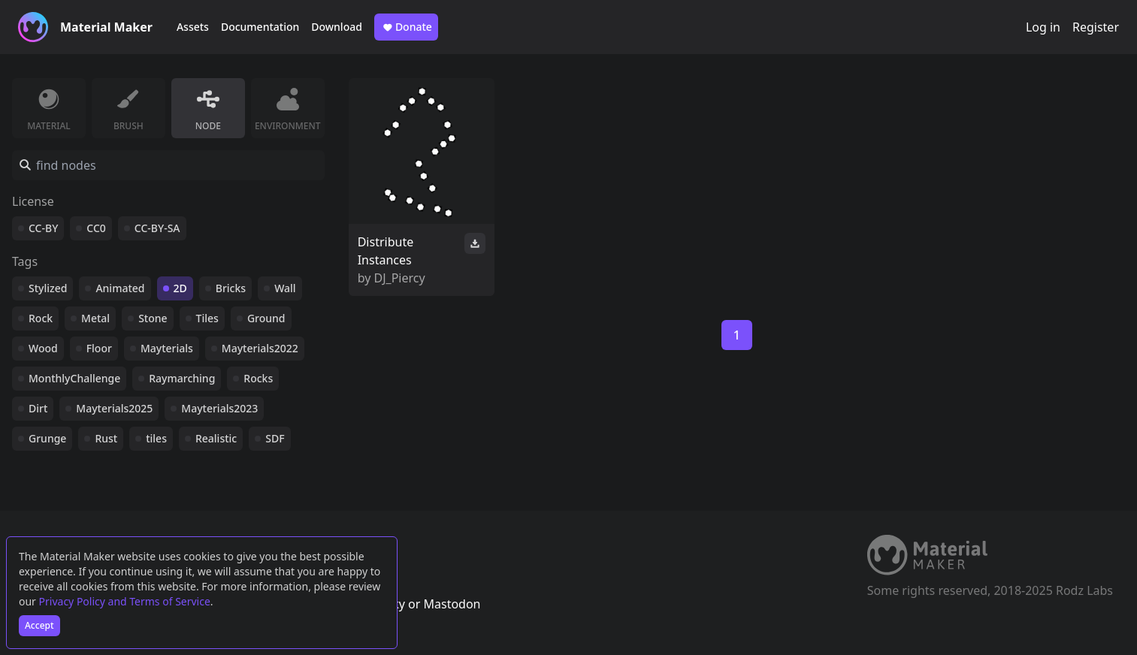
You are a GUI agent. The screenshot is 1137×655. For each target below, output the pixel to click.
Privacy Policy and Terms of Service (124, 601)
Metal (95, 318)
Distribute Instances (386, 251)
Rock (41, 318)
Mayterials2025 (114, 408)
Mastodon (451, 604)
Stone (152, 318)
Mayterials (167, 348)
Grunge (47, 438)
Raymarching (182, 378)
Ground (266, 318)
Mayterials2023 (219, 408)
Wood (43, 348)
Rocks (258, 378)
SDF (274, 438)
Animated (119, 288)
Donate (406, 27)
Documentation (260, 27)
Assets (193, 27)
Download (336, 27)
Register (1095, 27)
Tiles (207, 318)
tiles (156, 438)
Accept (39, 625)
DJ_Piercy (399, 278)
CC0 (96, 228)
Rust (106, 438)
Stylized (48, 288)
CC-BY (43, 228)
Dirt (38, 408)
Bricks (231, 288)
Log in (1043, 27)
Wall (284, 288)
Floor (99, 348)
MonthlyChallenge (74, 378)
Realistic (216, 438)
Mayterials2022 (260, 348)
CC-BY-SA (157, 228)
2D (180, 288)
